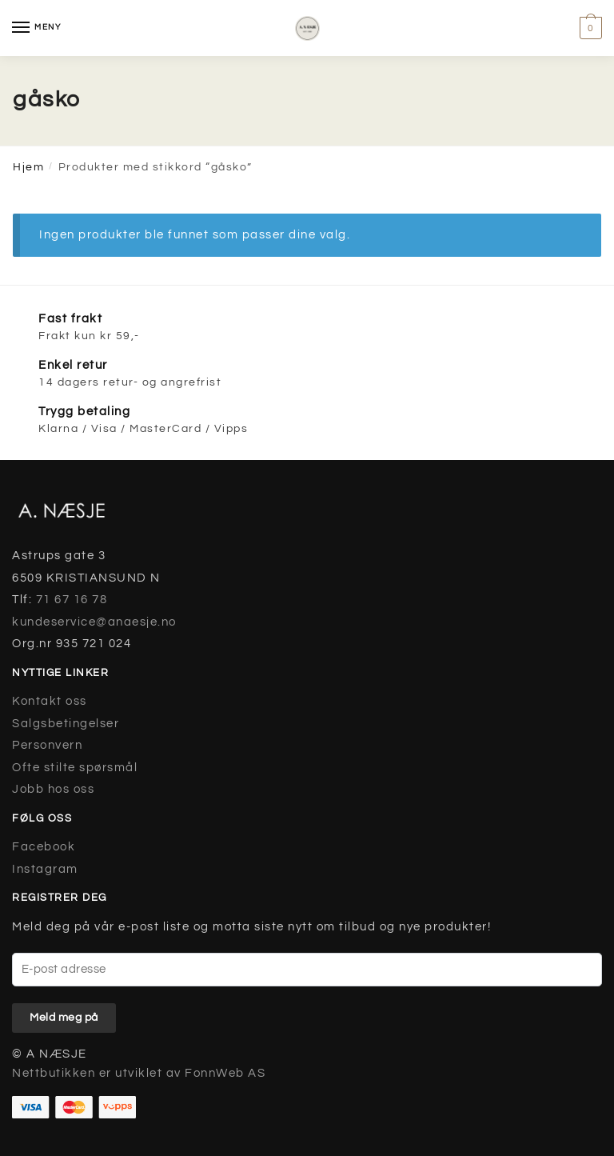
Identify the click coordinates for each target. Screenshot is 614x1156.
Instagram (45, 869)
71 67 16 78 (72, 600)
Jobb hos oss (53, 789)
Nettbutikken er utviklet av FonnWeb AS (138, 1073)
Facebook (43, 847)
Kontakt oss (49, 701)
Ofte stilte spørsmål (75, 768)
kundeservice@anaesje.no (94, 622)
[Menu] (36, 28)
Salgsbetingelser (65, 724)
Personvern (47, 745)
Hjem (28, 167)
